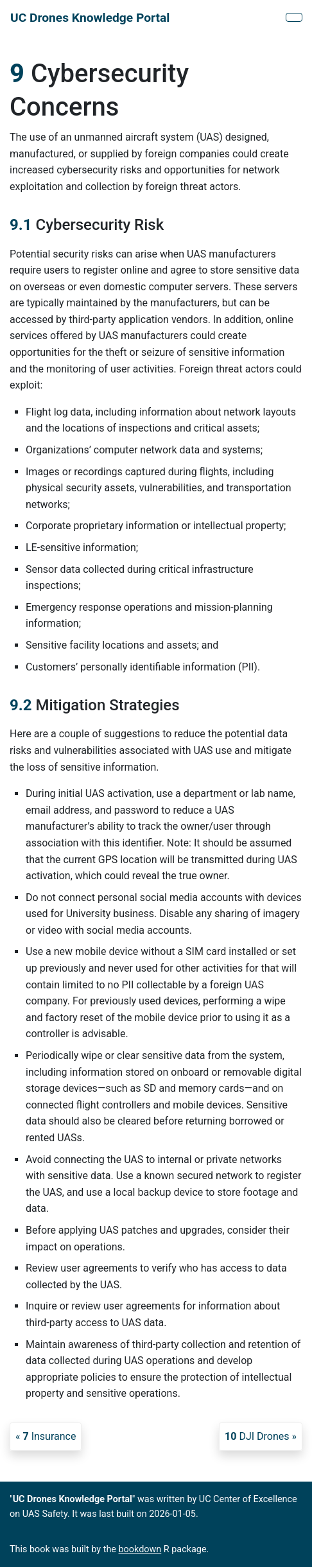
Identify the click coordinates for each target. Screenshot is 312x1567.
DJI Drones (257, 1436)
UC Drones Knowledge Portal (89, 17)
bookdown (140, 1549)
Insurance (49, 1436)
